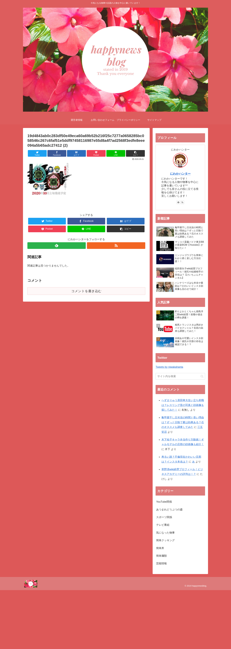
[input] (180, 376)
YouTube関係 (164, 501)
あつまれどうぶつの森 (169, 509)
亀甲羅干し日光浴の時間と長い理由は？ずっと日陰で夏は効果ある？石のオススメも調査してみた (182, 422)
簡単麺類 (161, 555)
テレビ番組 (162, 524)
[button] (202, 376)
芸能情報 (161, 563)
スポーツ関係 (164, 517)
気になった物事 (165, 532)
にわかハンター (180, 173)
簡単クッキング (165, 540)
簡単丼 (160, 548)
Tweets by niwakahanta (169, 367)
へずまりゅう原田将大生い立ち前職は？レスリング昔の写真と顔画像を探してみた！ (182, 405)
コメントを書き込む (86, 291)
